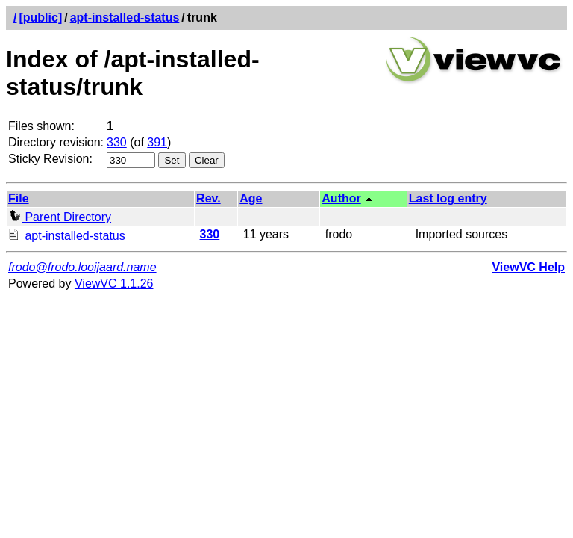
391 (157, 142)
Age (250, 198)
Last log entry (448, 198)
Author (341, 198)
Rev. (208, 198)
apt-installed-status (125, 17)
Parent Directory (59, 217)
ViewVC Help (528, 267)
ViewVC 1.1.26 (114, 283)
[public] (40, 17)
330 (117, 142)
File (18, 198)
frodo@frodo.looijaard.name (82, 267)
